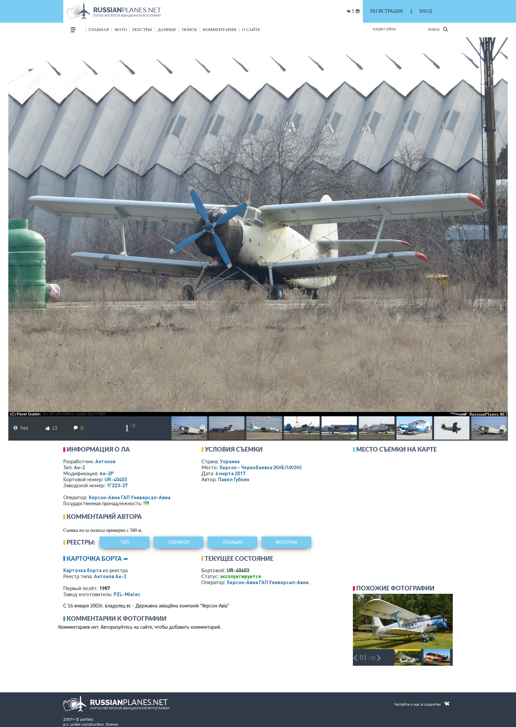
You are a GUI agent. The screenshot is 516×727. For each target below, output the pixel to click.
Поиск (438, 29)
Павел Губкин (233, 479)
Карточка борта (82, 570)
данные (166, 29)
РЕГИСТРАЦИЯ (386, 11)
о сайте (251, 29)
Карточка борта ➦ (97, 558)
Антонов (105, 461)
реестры (142, 29)
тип (125, 542)
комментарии (219, 29)
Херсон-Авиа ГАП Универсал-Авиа (129, 497)
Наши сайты (384, 29)
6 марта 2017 (230, 473)
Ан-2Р (107, 473)
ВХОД (425, 11)
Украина (230, 461)
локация (232, 542)
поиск (189, 29)
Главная (99, 29)
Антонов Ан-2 (110, 576)
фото (121, 29)
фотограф (286, 542)
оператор (178, 542)
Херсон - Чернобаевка (260, 467)
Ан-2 (79, 467)
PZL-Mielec (127, 594)
